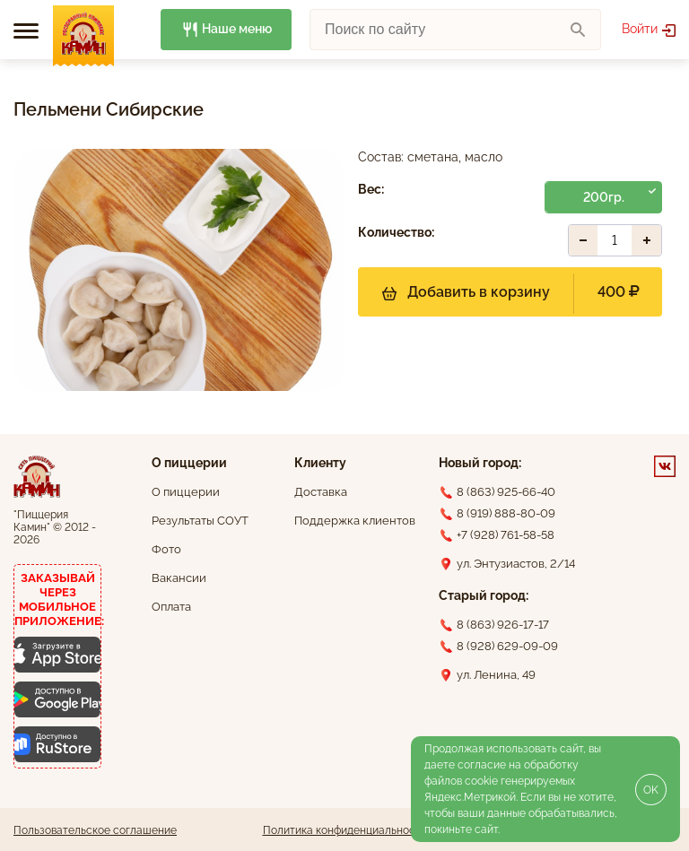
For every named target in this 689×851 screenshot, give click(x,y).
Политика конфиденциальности (345, 830)
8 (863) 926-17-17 (503, 624)
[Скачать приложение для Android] (57, 699)
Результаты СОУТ (200, 520)
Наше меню (226, 30)
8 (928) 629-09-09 (507, 646)
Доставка (320, 492)
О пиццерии (186, 492)
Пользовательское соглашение (95, 830)
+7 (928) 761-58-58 (505, 535)
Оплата (171, 606)
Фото (166, 549)
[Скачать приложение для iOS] (57, 655)
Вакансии (179, 578)
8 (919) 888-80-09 (506, 513)
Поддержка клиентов (354, 520)
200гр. (603, 197)
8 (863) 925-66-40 (506, 492)
